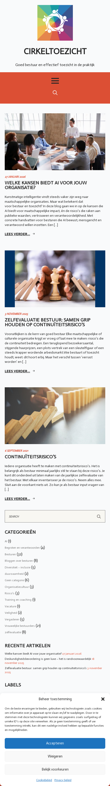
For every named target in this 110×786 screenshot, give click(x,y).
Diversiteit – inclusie (17, 567)
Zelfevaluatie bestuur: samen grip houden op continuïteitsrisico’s (46, 668)
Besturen (10, 554)
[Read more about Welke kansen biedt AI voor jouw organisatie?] (20, 234)
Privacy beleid (62, 780)
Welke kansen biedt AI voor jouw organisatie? (33, 653)
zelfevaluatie (13, 632)
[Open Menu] (55, 81)
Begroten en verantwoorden (22, 547)
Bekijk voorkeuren (55, 769)
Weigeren (55, 756)
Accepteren (55, 743)
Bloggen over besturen (19, 560)
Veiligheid (11, 612)
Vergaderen (12, 619)
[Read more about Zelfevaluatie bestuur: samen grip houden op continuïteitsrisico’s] (20, 371)
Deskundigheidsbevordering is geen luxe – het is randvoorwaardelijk (48, 659)
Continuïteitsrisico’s (30, 456)
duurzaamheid (14, 573)
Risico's (9, 593)
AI (6, 541)
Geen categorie (14, 580)
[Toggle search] (55, 92)
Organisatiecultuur (17, 587)
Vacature (10, 606)
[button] (103, 699)
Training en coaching (18, 599)
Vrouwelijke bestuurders (20, 626)
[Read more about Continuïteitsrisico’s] (20, 499)
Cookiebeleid (44, 780)
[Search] (99, 516)
